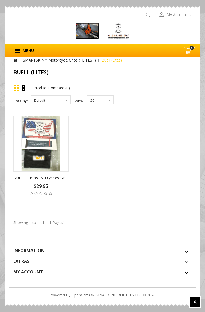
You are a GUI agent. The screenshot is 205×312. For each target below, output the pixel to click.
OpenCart (80, 295)
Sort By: (20, 100)
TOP (195, 302)
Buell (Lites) (112, 60)
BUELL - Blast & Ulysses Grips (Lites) (48, 177)
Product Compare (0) (52, 87)
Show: (78, 100)
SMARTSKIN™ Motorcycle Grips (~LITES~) (59, 60)
